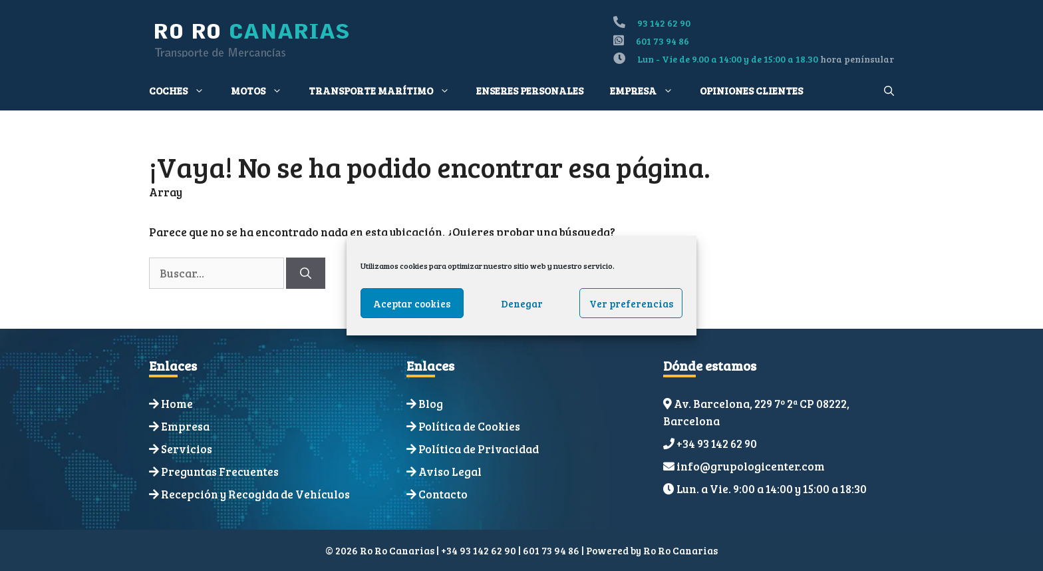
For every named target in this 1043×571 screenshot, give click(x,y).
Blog (430, 403)
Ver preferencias (631, 303)
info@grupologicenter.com (750, 466)
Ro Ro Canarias (680, 550)
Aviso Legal (450, 471)
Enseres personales (529, 90)
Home (177, 403)
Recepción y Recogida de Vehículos (255, 494)
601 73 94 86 (662, 41)
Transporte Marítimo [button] (386, 90)
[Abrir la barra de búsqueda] (889, 90)
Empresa (185, 426)
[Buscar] (305, 273)
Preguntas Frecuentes (220, 471)
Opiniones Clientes (751, 90)
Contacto (443, 494)
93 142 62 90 (663, 23)
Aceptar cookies (411, 303)
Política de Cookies (469, 426)
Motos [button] (263, 90)
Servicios (186, 449)
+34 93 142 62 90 (716, 443)
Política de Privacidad (478, 449)
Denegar (522, 303)
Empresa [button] (648, 90)
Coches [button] (183, 90)
